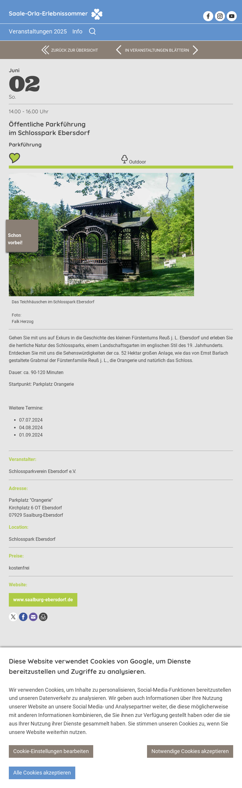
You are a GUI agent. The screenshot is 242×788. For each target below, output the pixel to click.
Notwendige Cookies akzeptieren (190, 751)
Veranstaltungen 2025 (38, 31)
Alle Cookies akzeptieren (42, 773)
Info (77, 31)
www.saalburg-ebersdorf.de (43, 599)
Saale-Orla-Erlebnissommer (48, 13)
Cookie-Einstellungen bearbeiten (51, 751)
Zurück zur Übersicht (74, 50)
